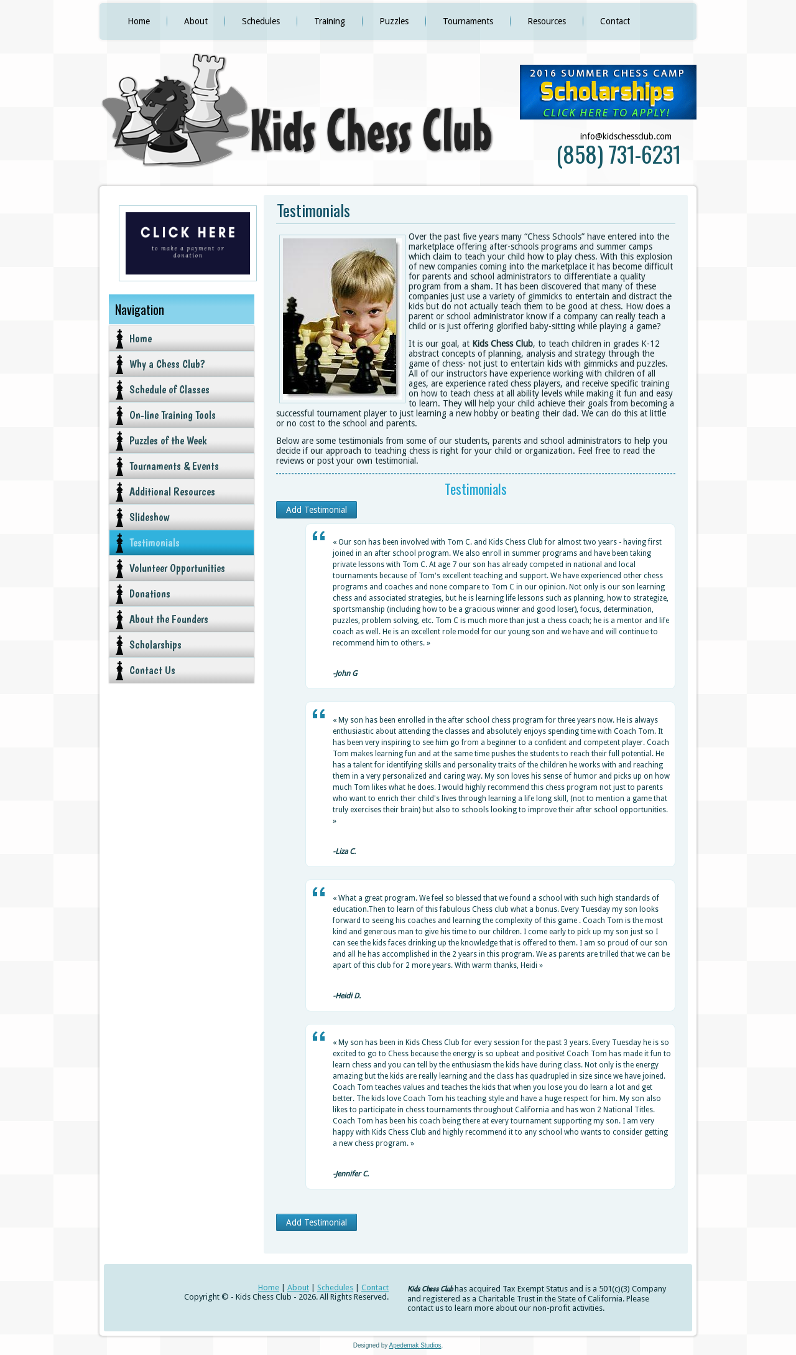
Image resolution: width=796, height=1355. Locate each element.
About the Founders (168, 619)
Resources (546, 21)
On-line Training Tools (172, 414)
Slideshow (149, 516)
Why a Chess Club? (167, 363)
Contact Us (152, 670)
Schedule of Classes (169, 389)
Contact (615, 21)
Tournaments (468, 21)
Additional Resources (172, 491)
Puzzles (394, 21)
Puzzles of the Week (167, 440)
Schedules (261, 21)
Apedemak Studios (415, 1345)
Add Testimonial (316, 510)
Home (138, 21)
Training (329, 21)
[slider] (357, 660)
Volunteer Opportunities (177, 567)
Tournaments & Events (174, 465)
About (196, 21)
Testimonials (154, 542)
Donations (149, 593)
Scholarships (155, 644)
